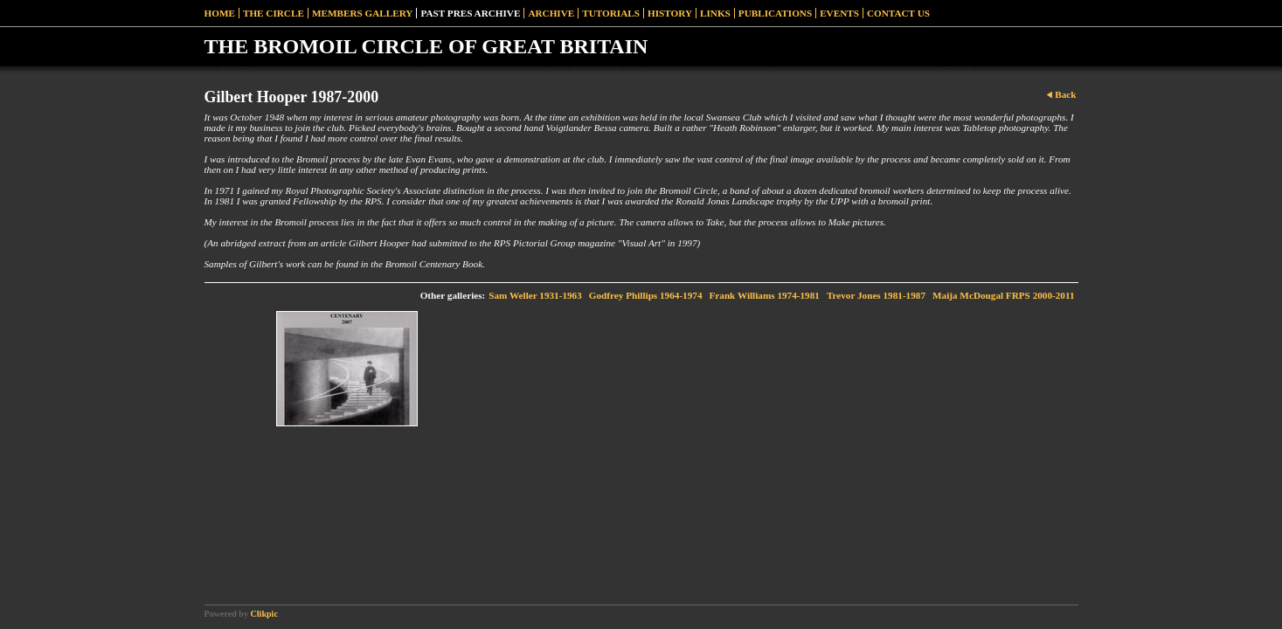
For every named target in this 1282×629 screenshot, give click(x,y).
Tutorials (611, 13)
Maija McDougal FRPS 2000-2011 (1003, 295)
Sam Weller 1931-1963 (535, 295)
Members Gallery (362, 13)
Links (715, 13)
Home (219, 13)
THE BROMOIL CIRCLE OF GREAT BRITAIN (426, 46)
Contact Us (898, 13)
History (670, 13)
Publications (775, 13)
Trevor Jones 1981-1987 (876, 295)
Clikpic (264, 614)
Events (839, 13)
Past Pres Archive (470, 13)
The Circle (273, 13)
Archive (551, 13)
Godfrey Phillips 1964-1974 (646, 295)
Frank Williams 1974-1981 (764, 295)
